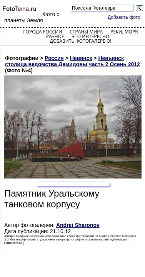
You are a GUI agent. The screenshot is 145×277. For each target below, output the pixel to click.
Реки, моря (124, 31)
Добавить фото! (125, 17)
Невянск (81, 58)
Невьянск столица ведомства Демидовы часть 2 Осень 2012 (72, 61)
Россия (54, 58)
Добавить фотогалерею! (80, 41)
